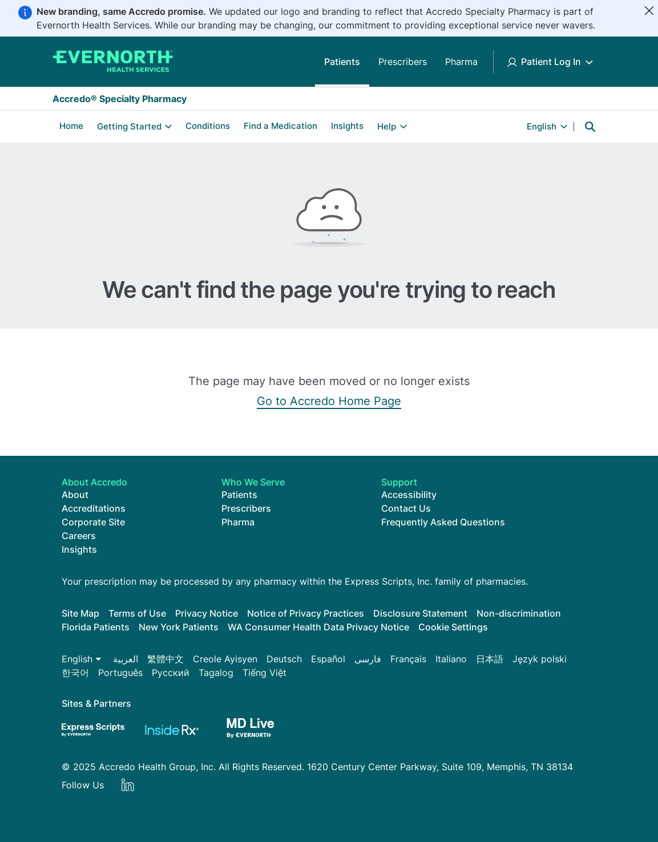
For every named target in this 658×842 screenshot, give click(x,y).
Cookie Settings (453, 627)
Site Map (80, 613)
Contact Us (406, 508)
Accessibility (409, 494)
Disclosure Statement (420, 613)
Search (590, 127)
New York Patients (179, 627)
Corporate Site (93, 522)
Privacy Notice (206, 613)
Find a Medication (280, 125)
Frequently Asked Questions (443, 522)
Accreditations (94, 508)
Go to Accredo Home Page (329, 401)
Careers (79, 535)
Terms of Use (137, 613)
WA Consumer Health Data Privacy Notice (318, 627)
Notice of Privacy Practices (305, 613)
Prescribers (402, 61)
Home (71, 125)
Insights (347, 125)
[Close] (648, 10)
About (75, 494)
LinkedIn (128, 785)
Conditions (207, 125)
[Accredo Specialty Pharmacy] (113, 61)
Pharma (461, 61)
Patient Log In (551, 61)
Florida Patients (96, 627)
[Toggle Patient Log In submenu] (589, 61)
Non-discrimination (519, 613)
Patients (342, 61)
